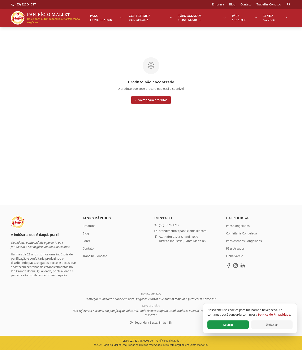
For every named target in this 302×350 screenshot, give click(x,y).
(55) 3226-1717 (166, 225)
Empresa (218, 4)
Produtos (89, 226)
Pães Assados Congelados (202, 18)
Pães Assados (244, 18)
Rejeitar (272, 325)
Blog (232, 4)
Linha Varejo (276, 18)
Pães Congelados (106, 18)
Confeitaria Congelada (151, 18)
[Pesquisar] (288, 4)
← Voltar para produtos (151, 100)
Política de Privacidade (274, 314)
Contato (246, 4)
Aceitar (228, 325)
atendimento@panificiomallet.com (180, 231)
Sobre (87, 241)
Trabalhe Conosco (268, 4)
